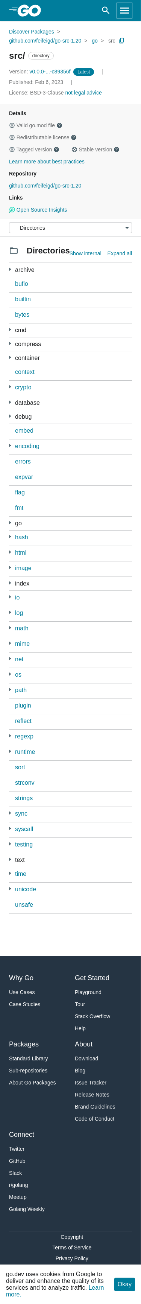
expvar (24, 477)
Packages (24, 1044)
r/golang (18, 1185)
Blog (80, 1071)
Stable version (95, 149)
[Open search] (106, 10)
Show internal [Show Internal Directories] (86, 253)
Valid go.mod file (35, 125)
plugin (23, 705)
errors (23, 461)
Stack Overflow (92, 1016)
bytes (22, 314)
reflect (23, 721)
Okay (125, 1284)
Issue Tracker (90, 1083)
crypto (23, 387)
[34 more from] (10, 387)
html (20, 552)
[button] (12, 125)
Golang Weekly (27, 1209)
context (25, 372)
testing (24, 844)
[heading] (32, 11)
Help (80, 1028)
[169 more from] (10, 329)
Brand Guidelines (95, 1107)
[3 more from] (10, 357)
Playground (88, 992)
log (19, 613)
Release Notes (92, 1095)
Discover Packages (31, 32)
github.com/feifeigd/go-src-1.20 (45, 41)
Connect (21, 1134)
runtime (25, 752)
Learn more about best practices (47, 162)
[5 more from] (10, 343)
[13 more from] (10, 751)
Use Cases (22, 992)
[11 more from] (10, 445)
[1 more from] (10, 552)
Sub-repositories (28, 1071)
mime (22, 644)
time (20, 874)
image (23, 568)
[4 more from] (10, 628)
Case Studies (24, 1004)
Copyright (72, 1237)
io (17, 597)
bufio (21, 284)
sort (20, 767)
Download (86, 1058)
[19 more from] (10, 658)
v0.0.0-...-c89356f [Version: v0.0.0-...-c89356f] (40, 72)
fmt (19, 508)
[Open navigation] (124, 10)
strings (24, 798)
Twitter (16, 1149)
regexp (24, 736)
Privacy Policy (72, 1258)
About (83, 1044)
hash (21, 537)
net (19, 659)
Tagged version (34, 149)
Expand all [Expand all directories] (120, 253)
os (18, 674)
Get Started (92, 978)
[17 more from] (10, 523)
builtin (23, 299)
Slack (15, 1173)
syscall (24, 829)
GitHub (17, 1161)
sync (21, 813)
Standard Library (28, 1058)
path (21, 690)
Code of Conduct (94, 1119)
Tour (80, 1004)
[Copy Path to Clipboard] (121, 40)
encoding (27, 446)
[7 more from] (10, 416)
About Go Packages (32, 1083)
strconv (25, 782)
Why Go (21, 978)
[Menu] (70, 227)
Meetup (18, 1197)
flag (20, 492)
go (95, 41)
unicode (25, 889)
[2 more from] (10, 269)
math (22, 628)
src (111, 41)
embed (24, 430)
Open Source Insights (38, 210)
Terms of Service (71, 1248)
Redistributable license (43, 137)
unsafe (24, 904)
